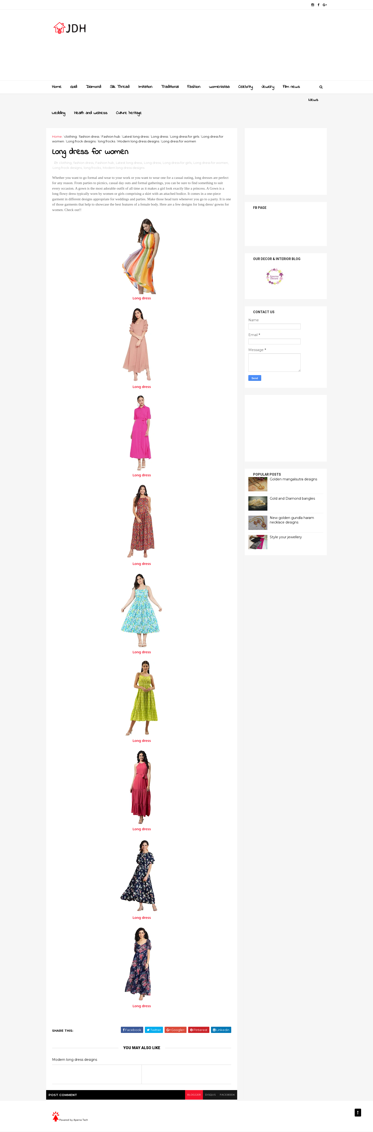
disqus (203, 1082)
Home (56, 87)
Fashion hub (117, 123)
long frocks (117, 128)
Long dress (165, 123)
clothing (76, 123)
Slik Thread (119, 87)
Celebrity (245, 87)
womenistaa (219, 87)
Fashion (193, 87)
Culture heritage (147, 100)
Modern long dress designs (149, 128)
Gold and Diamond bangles (286, 485)
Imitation (145, 87)
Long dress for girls (190, 123)
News (56, 100)
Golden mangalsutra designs (287, 466)
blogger (187, 1082)
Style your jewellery (280, 524)
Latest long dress (141, 123)
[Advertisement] (234, 46)
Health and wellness (108, 100)
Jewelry (267, 87)
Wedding (76, 100)
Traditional (169, 87)
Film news (291, 87)
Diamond (93, 87)
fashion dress (95, 123)
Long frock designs (92, 128)
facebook (221, 1082)
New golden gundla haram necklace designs (286, 506)
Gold (73, 87)
